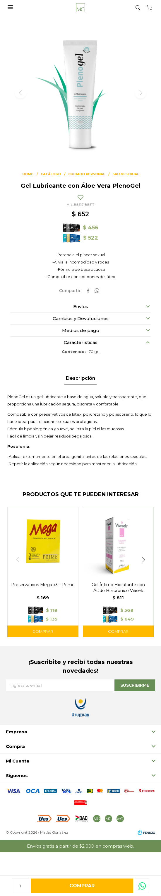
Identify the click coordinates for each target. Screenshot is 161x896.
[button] (137, 7)
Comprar (82, 885)
